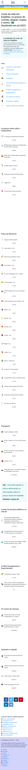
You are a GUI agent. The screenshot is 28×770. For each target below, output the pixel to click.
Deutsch (4, 764)
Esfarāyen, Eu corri (8, 728)
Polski (3, 753)
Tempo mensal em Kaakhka (15, 106)
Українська (5, 755)
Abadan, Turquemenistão (9, 726)
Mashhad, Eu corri (7, 720)
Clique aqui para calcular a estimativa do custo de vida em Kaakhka (13, 51)
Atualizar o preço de (11, 499)
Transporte (9, 78)
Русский (4, 751)
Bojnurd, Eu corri (7, 729)
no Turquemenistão (15, 29)
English (4, 749)
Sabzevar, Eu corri (7, 731)
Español (4, 756)
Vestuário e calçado (12, 101)
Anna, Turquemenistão (9, 719)
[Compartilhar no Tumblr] (16, 699)
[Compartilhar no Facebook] (6, 699)
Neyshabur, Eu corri (8, 724)
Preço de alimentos (12, 74)
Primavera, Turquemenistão (10, 733)
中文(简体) (5, 762)
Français (4, 765)
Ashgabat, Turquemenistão (10, 722)
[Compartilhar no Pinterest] (21, 699)
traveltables (13, 2)
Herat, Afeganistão (8, 735)
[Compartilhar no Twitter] (11, 699)
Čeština (4, 760)
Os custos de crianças (13, 97)
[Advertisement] (14, 119)
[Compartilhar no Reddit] (11, 704)
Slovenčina (5, 758)
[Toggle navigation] (25, 2)
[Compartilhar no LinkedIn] (6, 704)
